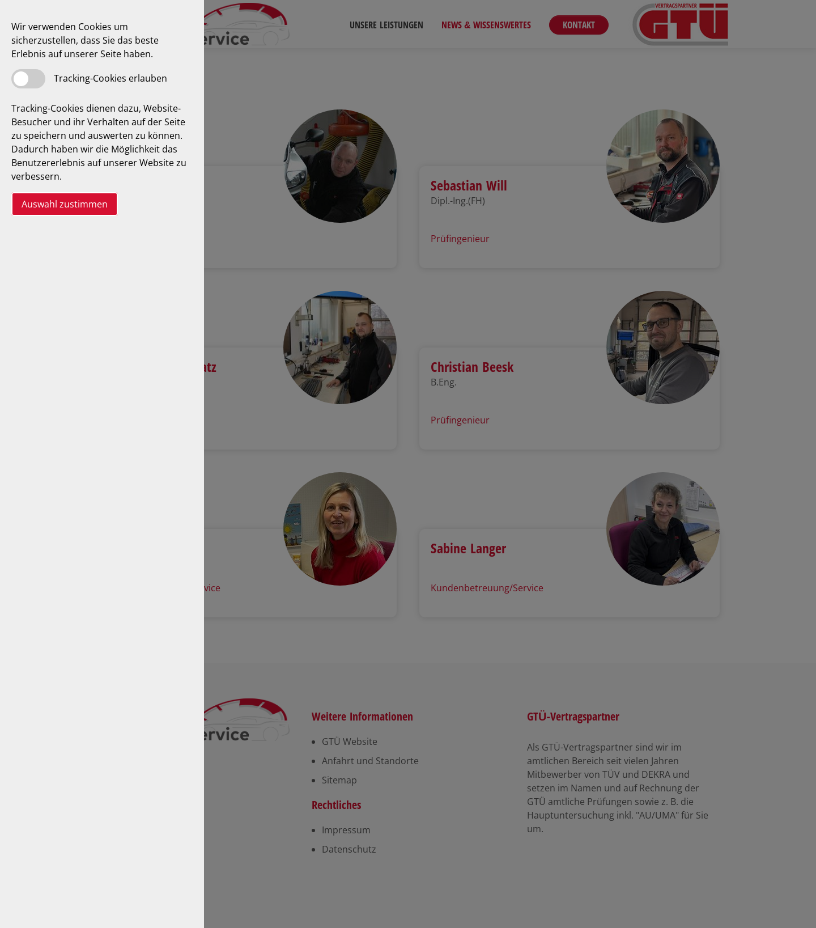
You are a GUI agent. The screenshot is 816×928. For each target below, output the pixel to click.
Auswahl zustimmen (65, 204)
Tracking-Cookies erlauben (110, 78)
